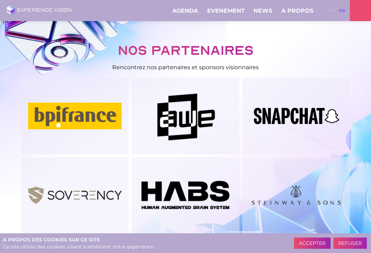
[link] (187, 10)
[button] (333, 10)
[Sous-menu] (201, 11)
